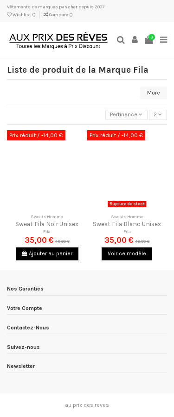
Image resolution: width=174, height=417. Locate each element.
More (153, 92)
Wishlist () (22, 15)
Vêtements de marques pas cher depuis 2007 (55, 7)
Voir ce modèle (127, 253)
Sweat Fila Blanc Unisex (127, 223)
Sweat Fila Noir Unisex (46, 223)
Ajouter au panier (47, 253)
